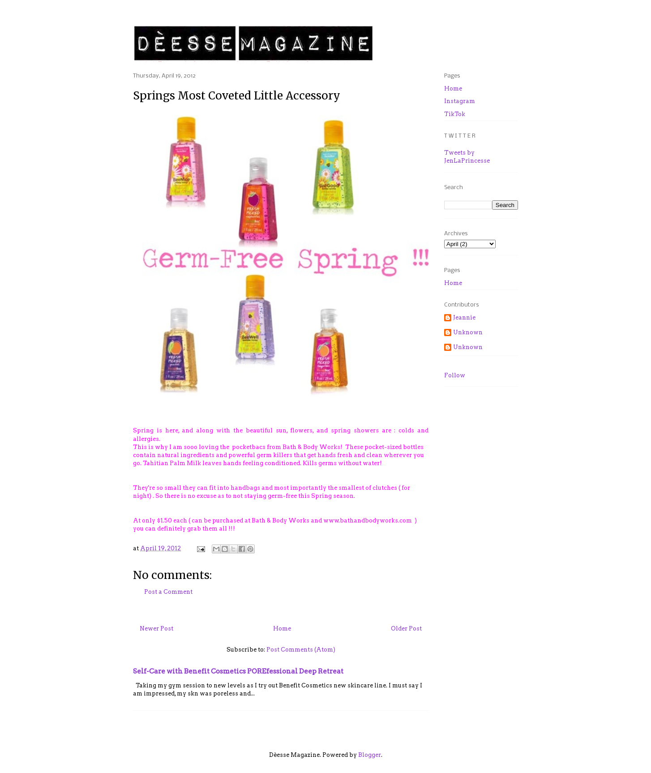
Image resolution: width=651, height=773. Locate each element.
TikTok (454, 114)
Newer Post (156, 628)
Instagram (459, 101)
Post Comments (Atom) (300, 649)
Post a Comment (168, 591)
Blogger (369, 754)
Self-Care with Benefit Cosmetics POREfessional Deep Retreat (238, 671)
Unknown (468, 332)
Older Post (406, 628)
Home (282, 628)
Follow (454, 375)
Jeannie (464, 317)
